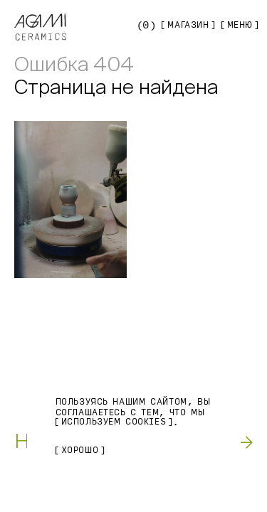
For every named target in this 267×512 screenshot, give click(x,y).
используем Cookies (114, 421)
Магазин (188, 25)
